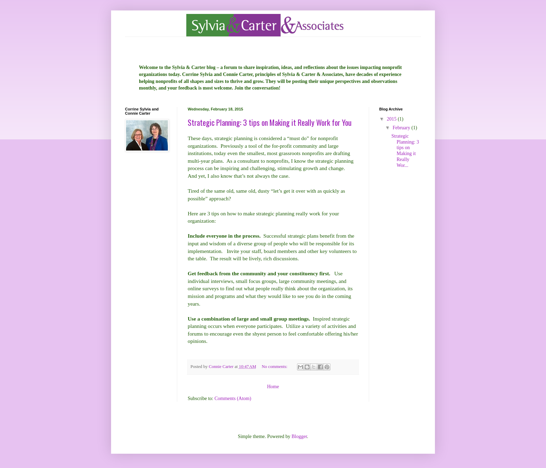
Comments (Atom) (232, 398)
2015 (392, 119)
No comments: (275, 366)
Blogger (299, 436)
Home (273, 386)
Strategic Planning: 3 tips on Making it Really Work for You (270, 122)
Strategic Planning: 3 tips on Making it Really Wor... (405, 150)
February (401, 127)
